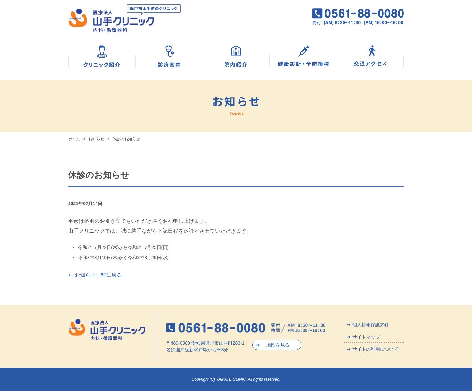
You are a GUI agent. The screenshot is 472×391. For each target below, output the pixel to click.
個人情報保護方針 (370, 324)
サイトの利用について (375, 349)
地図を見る (277, 344)
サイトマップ (366, 337)
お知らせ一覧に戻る (98, 275)
